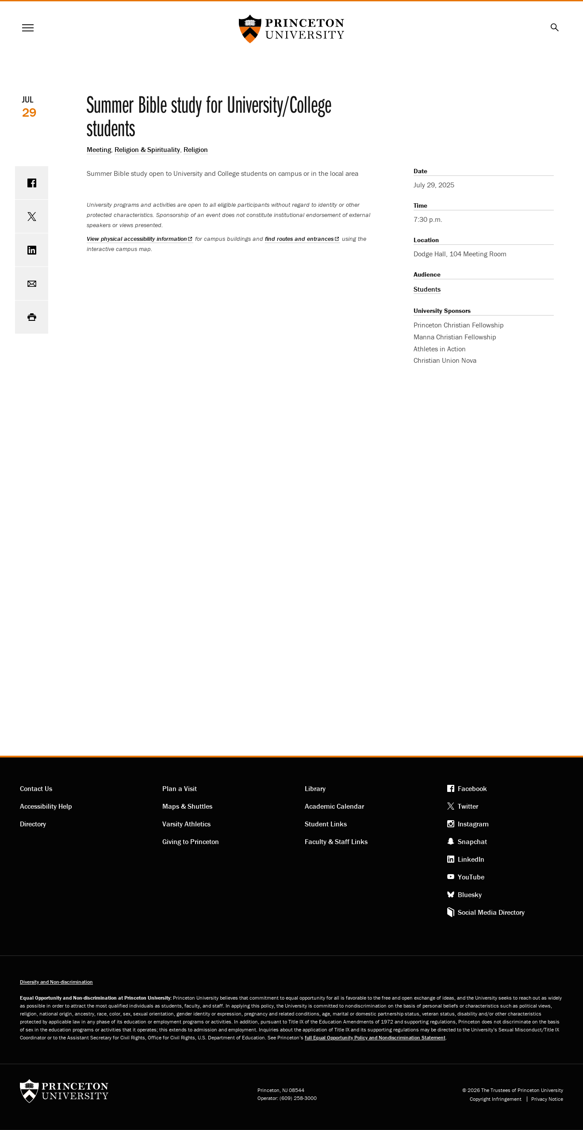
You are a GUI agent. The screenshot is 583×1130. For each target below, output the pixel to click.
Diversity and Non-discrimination (56, 981)
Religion (196, 149)
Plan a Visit (179, 788)
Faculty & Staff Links (336, 841)
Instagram (473, 823)
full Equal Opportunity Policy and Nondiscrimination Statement (375, 1037)
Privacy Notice (547, 1099)
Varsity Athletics (186, 823)
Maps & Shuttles (187, 806)
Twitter (468, 806)
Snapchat (472, 841)
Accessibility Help (46, 806)
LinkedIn (471, 859)
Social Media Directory (491, 912)
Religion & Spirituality (147, 149)
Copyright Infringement (496, 1099)
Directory (33, 823)
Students (427, 289)
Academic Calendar (334, 806)
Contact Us (36, 788)
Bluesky (470, 894)
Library (315, 788)
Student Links (326, 823)
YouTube (471, 876)
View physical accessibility (140, 239)
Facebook (472, 788)
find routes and (302, 239)
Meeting (99, 149)
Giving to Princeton (190, 841)
